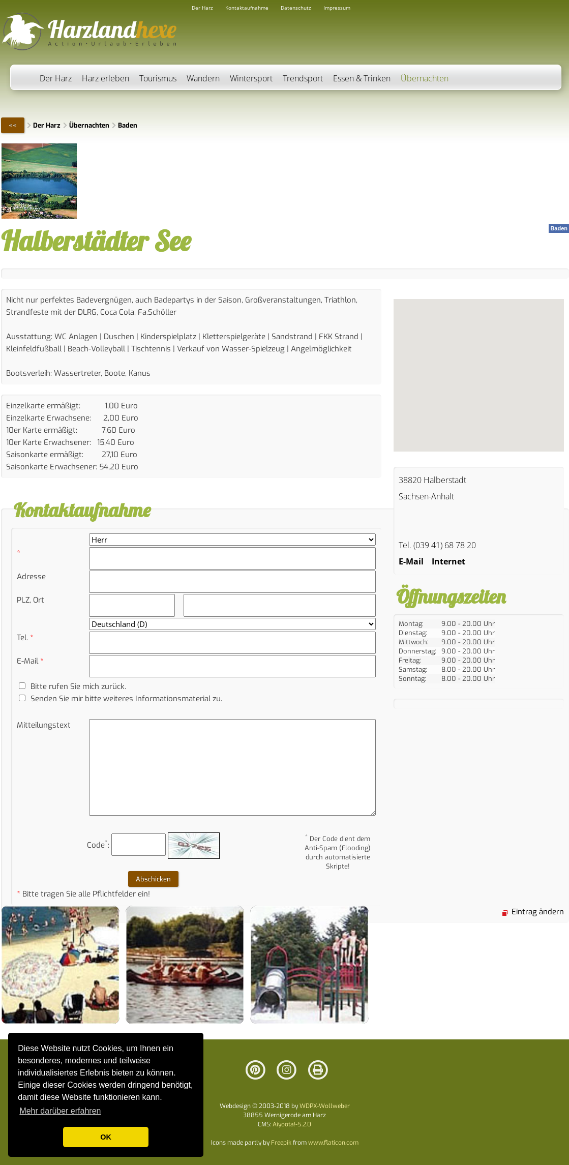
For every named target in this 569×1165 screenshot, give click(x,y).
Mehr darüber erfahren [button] (60, 1111)
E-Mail (411, 561)
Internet (448, 561)
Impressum (336, 7)
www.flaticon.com (333, 1143)
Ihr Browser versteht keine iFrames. (479, 375)
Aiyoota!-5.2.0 (292, 1124)
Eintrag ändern (538, 912)
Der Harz (56, 78)
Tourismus (157, 78)
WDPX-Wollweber (325, 1106)
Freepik (281, 1143)
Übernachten (424, 78)
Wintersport (251, 78)
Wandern (203, 78)
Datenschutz (296, 7)
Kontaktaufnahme (246, 7)
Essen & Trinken (362, 78)
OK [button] (105, 1137)
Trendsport (303, 78)
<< (13, 125)
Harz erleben (105, 78)
